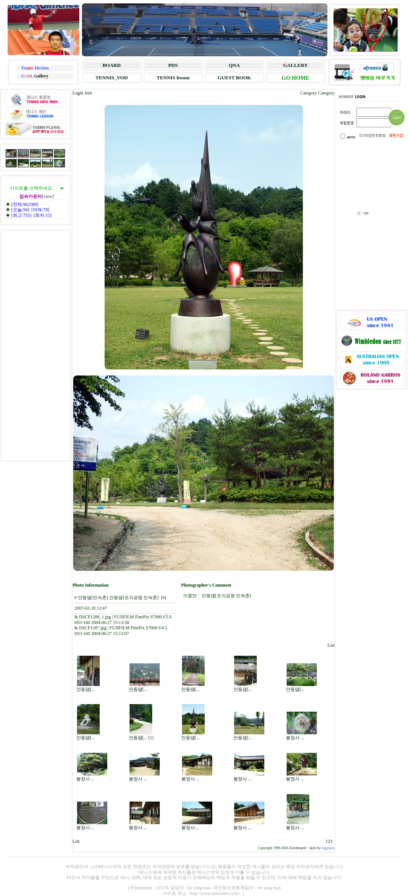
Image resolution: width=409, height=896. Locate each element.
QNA (234, 65)
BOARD (111, 65)
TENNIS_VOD (112, 77)
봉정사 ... (295, 737)
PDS (172, 65)
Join (88, 93)
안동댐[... (85, 689)
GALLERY (295, 65)
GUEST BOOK (234, 77)
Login (78, 93)
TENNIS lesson (173, 77)
